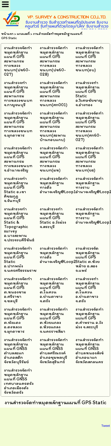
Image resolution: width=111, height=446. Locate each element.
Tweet (105, 426)
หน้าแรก (7, 34)
